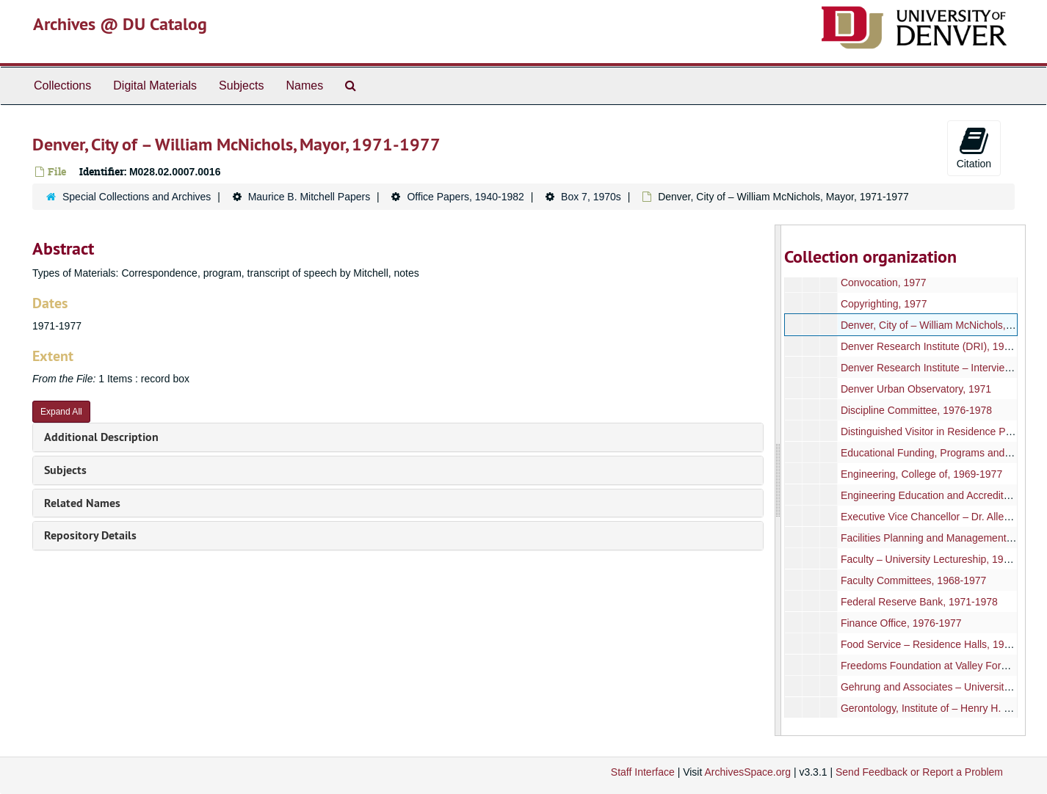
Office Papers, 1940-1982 (465, 197)
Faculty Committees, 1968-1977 (913, 580)
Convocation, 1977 (884, 282)
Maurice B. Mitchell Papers (309, 197)
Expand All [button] (61, 412)
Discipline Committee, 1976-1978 (916, 410)
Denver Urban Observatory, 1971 (916, 389)
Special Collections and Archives (136, 197)
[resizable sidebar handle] (778, 480)
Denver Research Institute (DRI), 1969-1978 (941, 346)
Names (304, 85)
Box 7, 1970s (591, 197)
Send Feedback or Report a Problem (919, 772)
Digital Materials (155, 85)
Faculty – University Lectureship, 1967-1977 (941, 559)
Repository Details (90, 535)
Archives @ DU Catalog (120, 23)
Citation (974, 147)
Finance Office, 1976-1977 (901, 623)
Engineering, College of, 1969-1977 (921, 474)
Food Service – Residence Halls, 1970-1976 (941, 644)
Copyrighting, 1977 (884, 304)
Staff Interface (643, 772)
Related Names (82, 503)
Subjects (241, 85)
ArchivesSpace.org (747, 772)
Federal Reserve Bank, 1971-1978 (919, 602)
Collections (62, 85)
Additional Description (101, 437)
